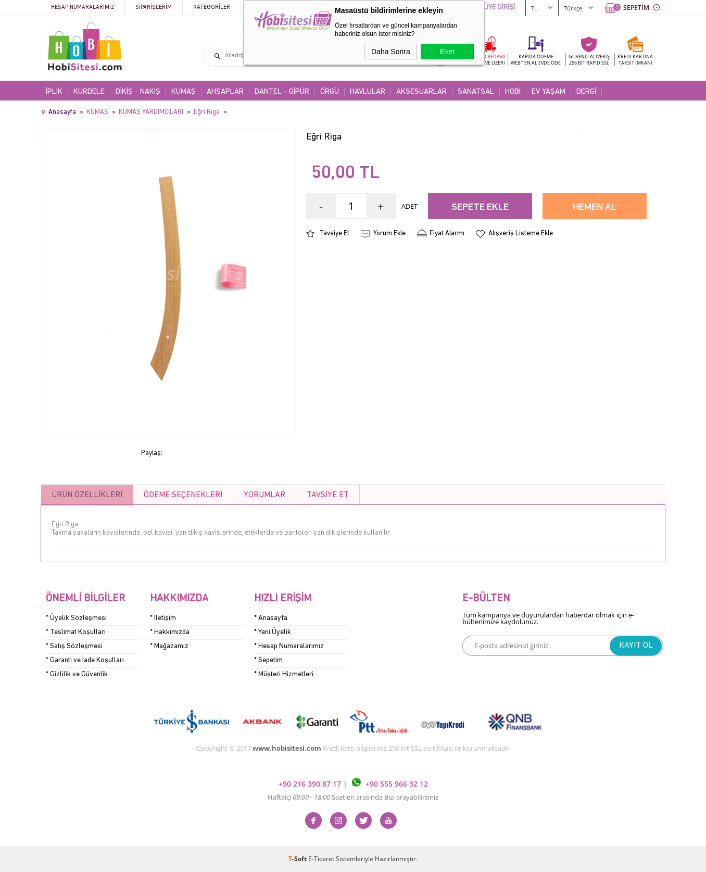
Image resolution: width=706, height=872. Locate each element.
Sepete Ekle (480, 207)
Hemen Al (594, 207)
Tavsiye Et (334, 233)
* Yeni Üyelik (272, 632)
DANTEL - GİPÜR (282, 92)
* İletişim (163, 618)
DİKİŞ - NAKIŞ (138, 92)
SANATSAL (476, 92)
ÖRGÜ (329, 92)
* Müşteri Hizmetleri (283, 674)
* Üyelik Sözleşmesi (76, 618)
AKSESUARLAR (421, 92)
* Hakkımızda (170, 632)
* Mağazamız (169, 646)
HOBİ (513, 92)
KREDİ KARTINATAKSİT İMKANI (635, 59)
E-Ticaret (321, 858)
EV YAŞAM (548, 92)
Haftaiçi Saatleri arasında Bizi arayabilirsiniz (353, 797)
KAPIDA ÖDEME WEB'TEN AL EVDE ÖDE (536, 59)
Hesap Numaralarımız (82, 7)
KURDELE (89, 92)
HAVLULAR (367, 92)
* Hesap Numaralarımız (289, 646)
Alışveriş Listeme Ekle (520, 233)
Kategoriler (211, 7)
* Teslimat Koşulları (76, 632)
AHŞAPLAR (225, 92)
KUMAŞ (183, 92)
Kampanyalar (270, 7)
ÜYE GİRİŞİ (499, 7)
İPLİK (54, 92)
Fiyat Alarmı (447, 233)
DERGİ (586, 92)
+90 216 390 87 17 (311, 784)
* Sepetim (268, 660)
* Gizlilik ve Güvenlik (77, 674)
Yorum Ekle (389, 233)
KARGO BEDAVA (488, 59)
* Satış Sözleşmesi (74, 646)
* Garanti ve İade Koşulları (85, 660)
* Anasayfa (270, 618)
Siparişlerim (153, 7)
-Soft (298, 858)
